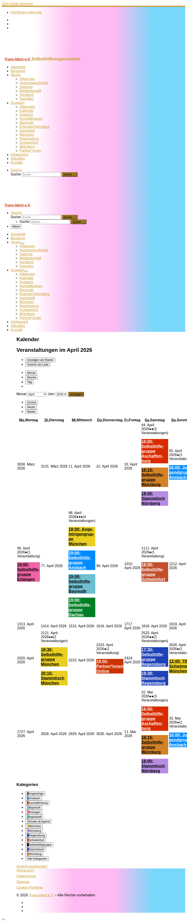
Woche (31, 377)
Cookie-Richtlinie (29, 887)
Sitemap (22, 882)
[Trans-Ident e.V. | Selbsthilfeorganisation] (29, 54)
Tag (29, 382)
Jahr (51, 394)
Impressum (25, 870)
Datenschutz (26, 876)
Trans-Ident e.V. (41, 895)
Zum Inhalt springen (17, 4)
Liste (37, 364)
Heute (31, 407)
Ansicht (31, 866)
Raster (40, 360)
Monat (31, 372)
